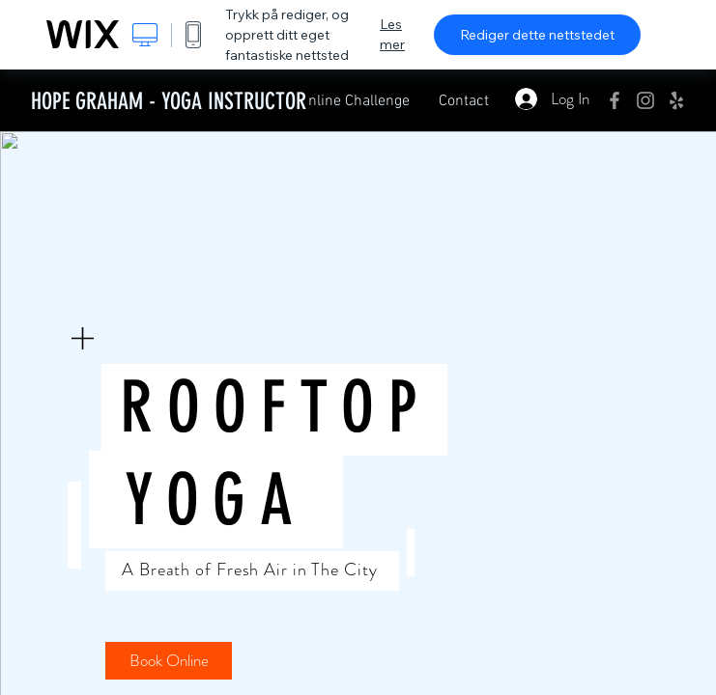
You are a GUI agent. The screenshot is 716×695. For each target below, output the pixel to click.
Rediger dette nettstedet (537, 34)
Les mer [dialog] (392, 34)
